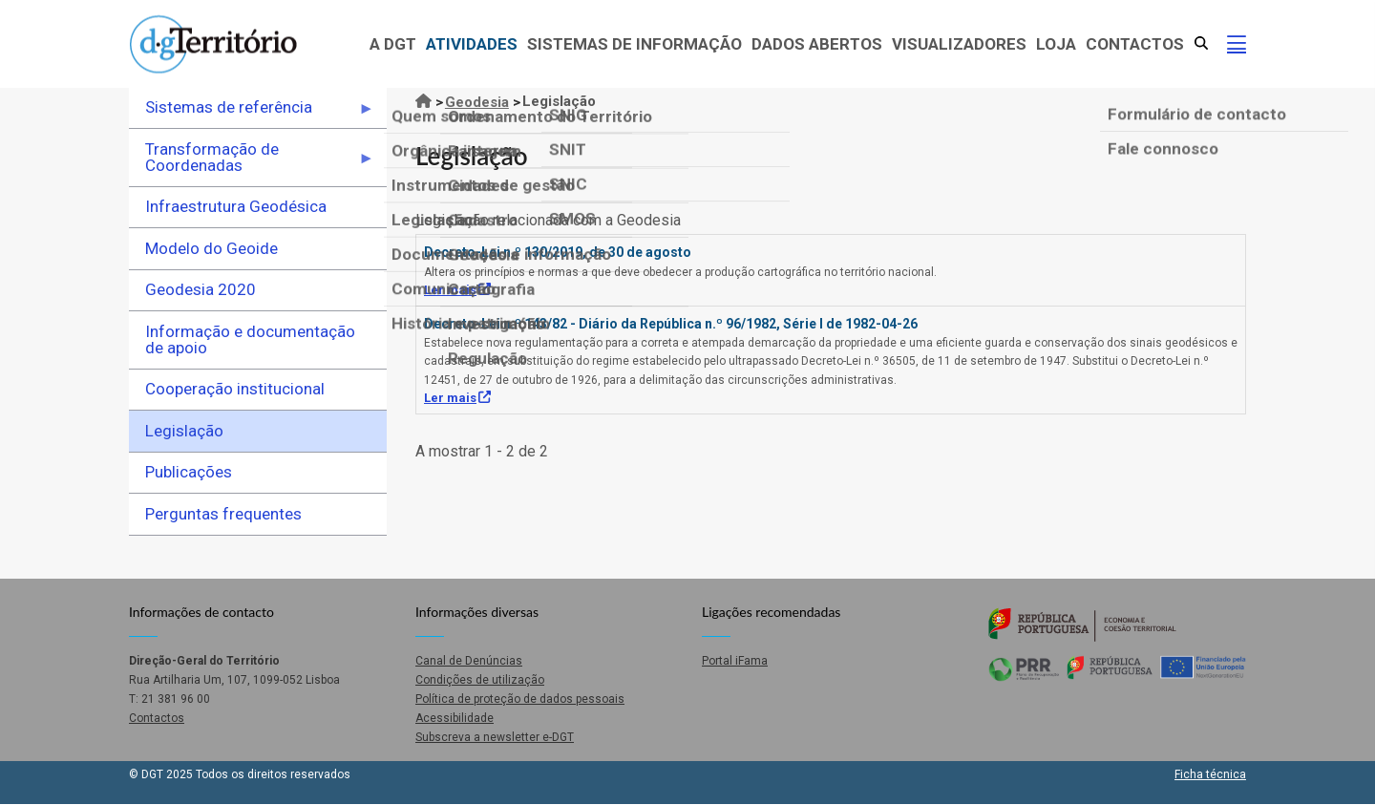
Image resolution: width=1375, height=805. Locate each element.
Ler (457, 290)
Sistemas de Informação (634, 43)
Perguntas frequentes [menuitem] (223, 513)
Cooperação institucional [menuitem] (235, 388)
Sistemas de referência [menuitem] (251, 112)
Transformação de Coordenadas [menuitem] (251, 162)
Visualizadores (959, 43)
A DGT (393, 43)
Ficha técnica (1210, 774)
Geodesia (477, 102)
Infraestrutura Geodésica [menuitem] (236, 206)
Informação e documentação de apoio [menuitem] (250, 339)
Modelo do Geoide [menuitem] (211, 248)
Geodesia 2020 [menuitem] (200, 289)
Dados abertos (816, 43)
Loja (1056, 43)
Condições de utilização (479, 680)
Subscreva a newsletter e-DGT (494, 737)
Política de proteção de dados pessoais (519, 699)
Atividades (472, 43)
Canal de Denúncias (468, 660)
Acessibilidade (454, 718)
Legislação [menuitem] (184, 430)
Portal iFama (735, 660)
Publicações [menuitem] (188, 471)
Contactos (1135, 43)
